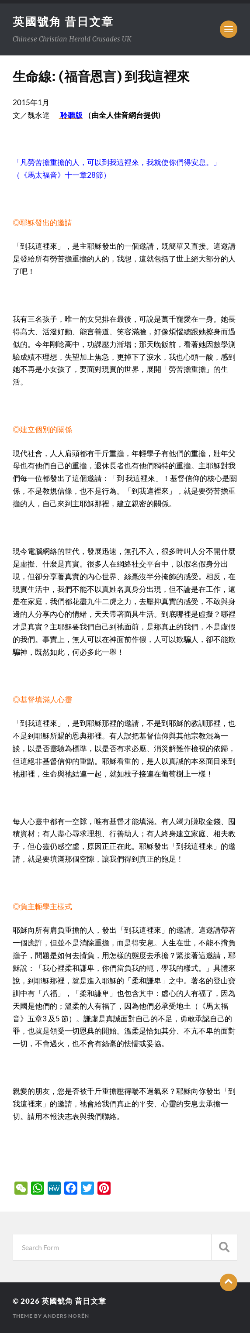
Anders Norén (66, 1315)
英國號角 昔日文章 (63, 21)
